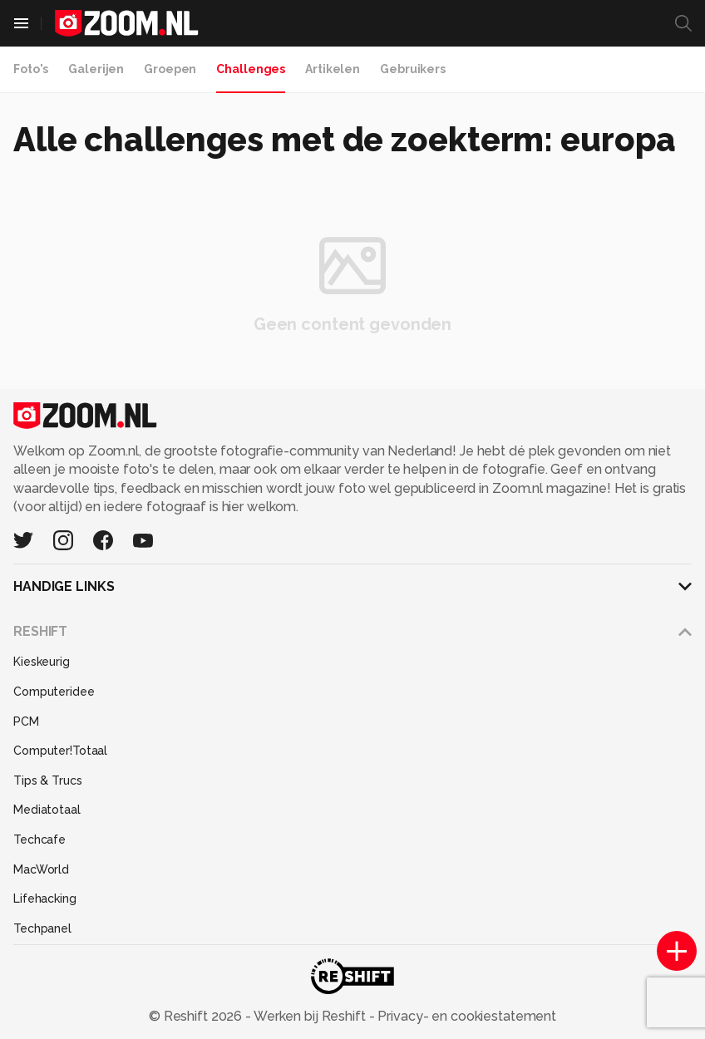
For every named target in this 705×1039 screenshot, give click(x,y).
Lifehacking (44, 898)
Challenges (250, 69)
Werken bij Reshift (310, 1016)
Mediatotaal (47, 809)
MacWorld (41, 869)
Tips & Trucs (47, 780)
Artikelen (332, 69)
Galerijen (96, 69)
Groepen (170, 69)
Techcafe (39, 839)
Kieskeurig (41, 661)
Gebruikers (413, 69)
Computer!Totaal (60, 750)
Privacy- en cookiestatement (465, 1016)
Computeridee (54, 691)
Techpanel (42, 928)
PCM (26, 721)
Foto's (30, 69)
